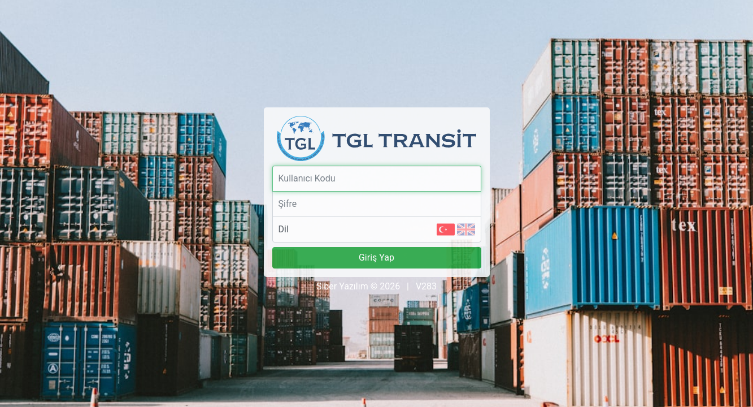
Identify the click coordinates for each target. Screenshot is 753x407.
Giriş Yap (376, 257)
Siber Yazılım (342, 286)
